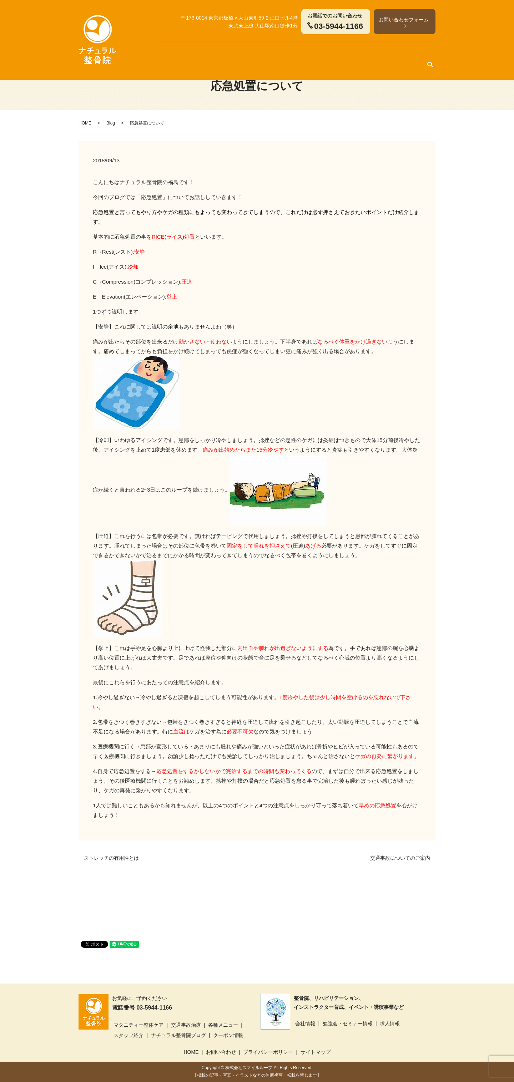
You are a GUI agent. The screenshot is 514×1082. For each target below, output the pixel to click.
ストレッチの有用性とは (111, 858)
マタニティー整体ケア (196, 53)
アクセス (411, 53)
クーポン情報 (379, 53)
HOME (156, 53)
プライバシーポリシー (268, 1052)
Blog (110, 123)
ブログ (350, 53)
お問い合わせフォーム (404, 19)
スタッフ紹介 (320, 53)
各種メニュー (282, 53)
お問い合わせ (221, 1052)
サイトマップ (316, 1052)
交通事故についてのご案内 (400, 858)
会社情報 (305, 1023)
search (430, 53)
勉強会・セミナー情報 (348, 1023)
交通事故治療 (244, 53)
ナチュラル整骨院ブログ (178, 1035)
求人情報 (390, 1023)
